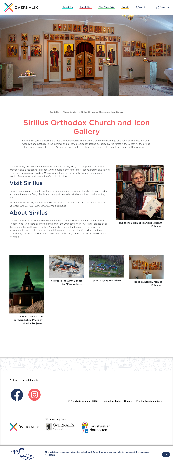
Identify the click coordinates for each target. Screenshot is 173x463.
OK (166, 454)
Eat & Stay (86, 7)
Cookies (128, 401)
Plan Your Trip (106, 7)
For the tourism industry (150, 401)
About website (112, 401)
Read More (50, 455)
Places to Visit (70, 112)
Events (125, 7)
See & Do (68, 7)
